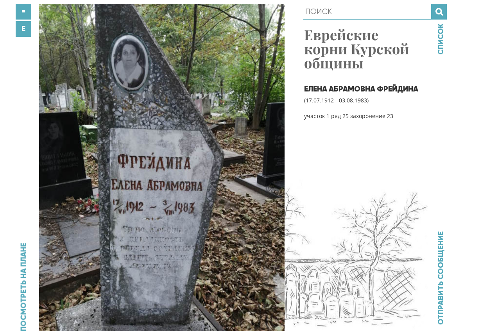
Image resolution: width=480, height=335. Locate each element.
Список (440, 39)
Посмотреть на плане (23, 287)
